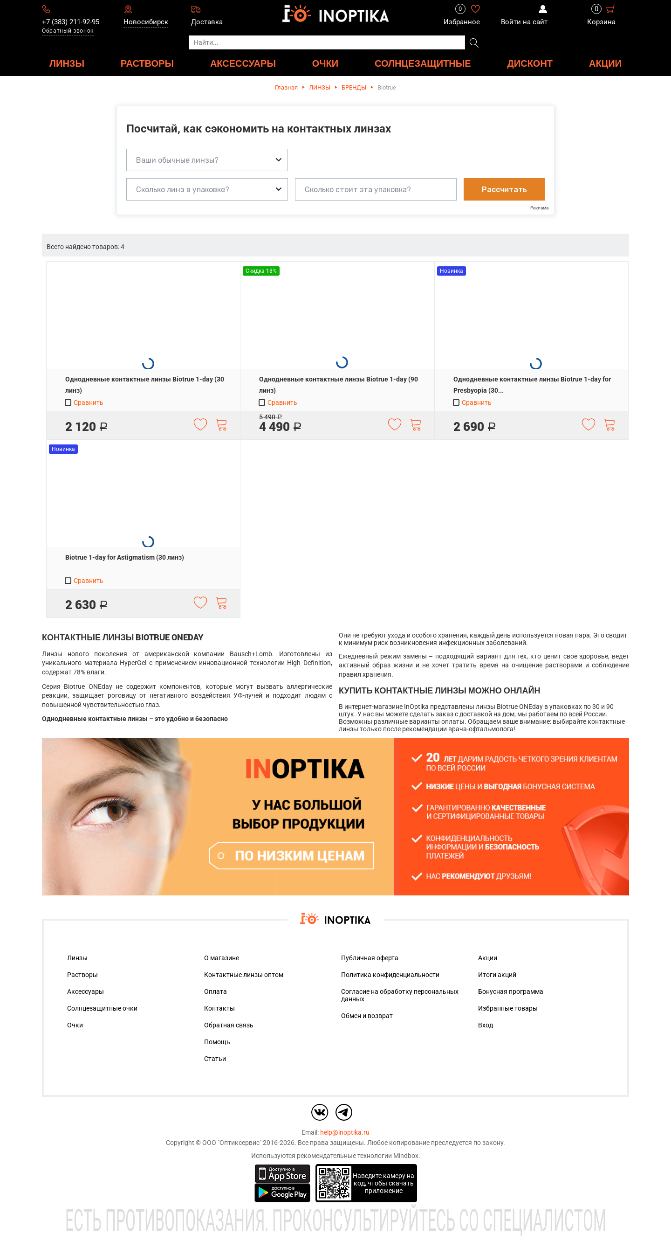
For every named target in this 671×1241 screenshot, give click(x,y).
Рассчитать (504, 189)
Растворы (82, 974)
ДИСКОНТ (530, 63)
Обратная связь (228, 1025)
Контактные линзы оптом (243, 974)
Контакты (219, 1008)
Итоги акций (497, 974)
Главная (286, 87)
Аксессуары (85, 991)
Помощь (217, 1042)
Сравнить (83, 402)
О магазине (221, 958)
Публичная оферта (369, 958)
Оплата (215, 991)
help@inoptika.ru (345, 1132)
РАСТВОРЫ (147, 63)
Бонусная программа (510, 991)
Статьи (215, 1058)
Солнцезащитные (423, 63)
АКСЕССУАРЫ (243, 63)
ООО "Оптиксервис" (231, 1142)
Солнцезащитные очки (102, 1008)
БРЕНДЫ (354, 87)
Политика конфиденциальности (390, 974)
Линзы (77, 958)
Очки (75, 1025)
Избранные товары (508, 1008)
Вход (485, 1025)
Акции (605, 63)
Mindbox (405, 1155)
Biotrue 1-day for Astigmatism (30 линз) (124, 557)
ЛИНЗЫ (66, 63)
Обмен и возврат (367, 1015)
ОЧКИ (325, 63)
